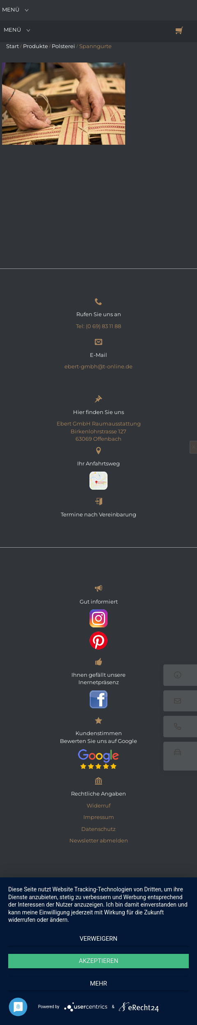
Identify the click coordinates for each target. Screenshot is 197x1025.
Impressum (98, 817)
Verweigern (98, 938)
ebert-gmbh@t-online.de (98, 366)
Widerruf (98, 805)
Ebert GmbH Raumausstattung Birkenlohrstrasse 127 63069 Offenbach (99, 431)
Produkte (35, 46)
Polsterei (63, 46)
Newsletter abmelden (98, 840)
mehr (98, 983)
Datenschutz (98, 829)
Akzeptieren (98, 961)
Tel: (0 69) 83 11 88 (98, 326)
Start (12, 46)
